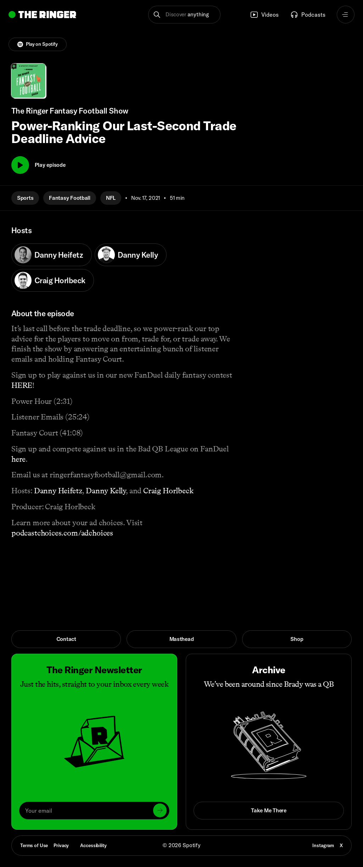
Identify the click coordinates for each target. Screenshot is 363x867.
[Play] (20, 165)
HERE (21, 385)
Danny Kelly (128, 254)
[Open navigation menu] (345, 14)
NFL (111, 197)
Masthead (181, 639)
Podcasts (307, 14)
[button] (184, 14)
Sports (25, 197)
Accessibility (93, 845)
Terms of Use (34, 845)
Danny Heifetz (49, 254)
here (18, 459)
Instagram (323, 845)
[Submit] (160, 810)
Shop (296, 639)
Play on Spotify (37, 44)
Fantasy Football (69, 197)
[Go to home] (42, 14)
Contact (66, 639)
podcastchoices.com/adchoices (62, 532)
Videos (264, 14)
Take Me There (268, 810)
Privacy (61, 845)
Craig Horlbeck (50, 280)
